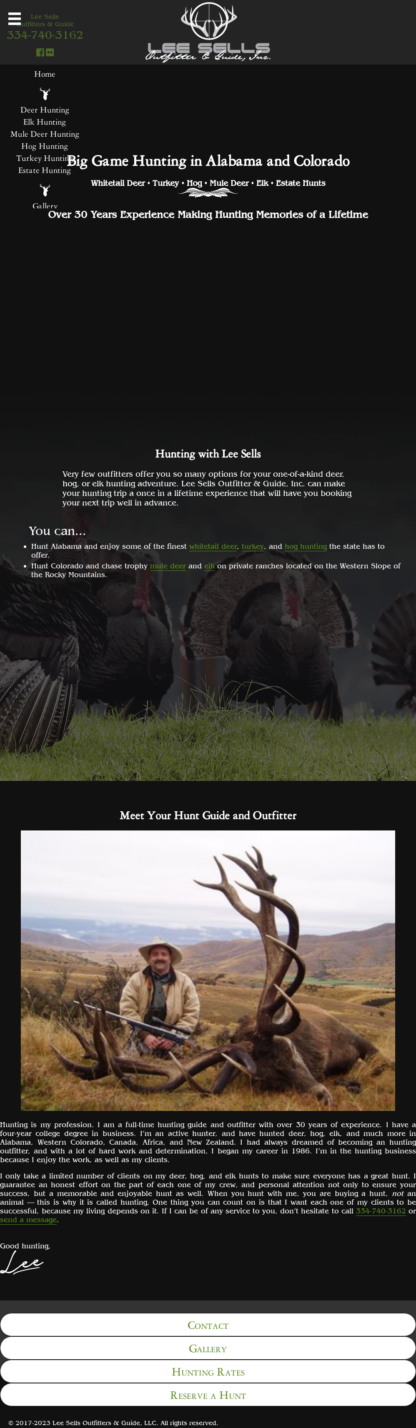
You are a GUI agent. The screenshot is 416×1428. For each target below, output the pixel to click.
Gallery (208, 1347)
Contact (208, 1323)
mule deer (168, 565)
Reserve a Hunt (208, 1393)
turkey (253, 546)
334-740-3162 (381, 1210)
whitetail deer (213, 546)
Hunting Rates (208, 1370)
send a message (28, 1219)
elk (209, 565)
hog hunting (306, 546)
